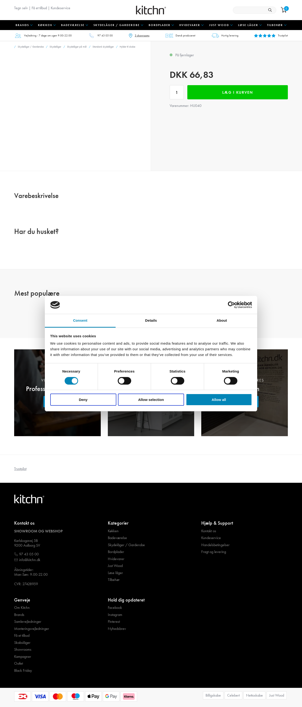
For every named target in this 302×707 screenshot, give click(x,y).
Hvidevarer (116, 559)
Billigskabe (213, 695)
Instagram (115, 615)
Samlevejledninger (27, 621)
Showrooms (22, 649)
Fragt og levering (213, 552)
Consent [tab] (80, 320)
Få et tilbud (39, 7)
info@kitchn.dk (29, 560)
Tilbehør (114, 580)
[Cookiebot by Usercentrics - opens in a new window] (231, 304)
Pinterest (114, 621)
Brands (19, 615)
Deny (83, 400)
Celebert (233, 695)
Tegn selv (21, 7)
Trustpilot (20, 468)
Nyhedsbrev (117, 629)
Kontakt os (208, 531)
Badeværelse (117, 538)
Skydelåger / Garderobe (126, 545)
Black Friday (23, 670)
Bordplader (116, 552)
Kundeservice (60, 7)
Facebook (115, 608)
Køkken (113, 531)
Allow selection (151, 400)
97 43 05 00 (105, 35)
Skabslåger (22, 643)
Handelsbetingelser (215, 545)
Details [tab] (151, 320)
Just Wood (115, 566)
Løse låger (115, 573)
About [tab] (222, 320)
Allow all (219, 400)
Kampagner (22, 656)
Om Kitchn (22, 608)
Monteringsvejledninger (31, 629)
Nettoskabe (254, 695)
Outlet (18, 663)
